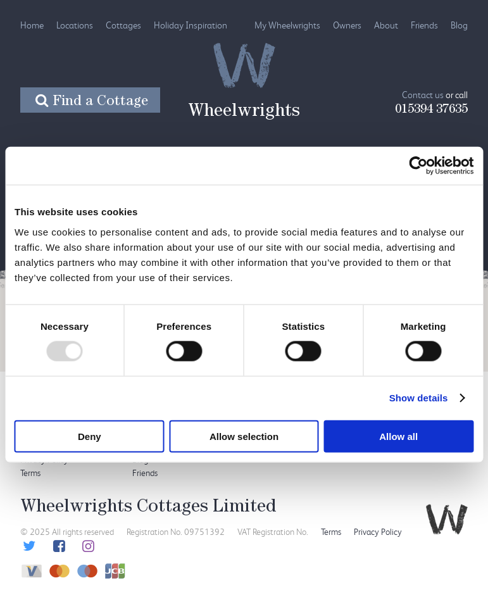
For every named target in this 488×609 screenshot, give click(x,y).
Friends (424, 25)
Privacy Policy (378, 531)
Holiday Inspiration (190, 25)
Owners (347, 25)
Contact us (423, 94)
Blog (459, 25)
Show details (418, 397)
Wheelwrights (244, 113)
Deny (89, 435)
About (386, 25)
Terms (30, 472)
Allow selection (244, 435)
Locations (74, 25)
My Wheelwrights (287, 25)
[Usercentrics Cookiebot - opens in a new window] (418, 165)
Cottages (123, 25)
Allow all (398, 435)
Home (32, 25)
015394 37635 (431, 110)
